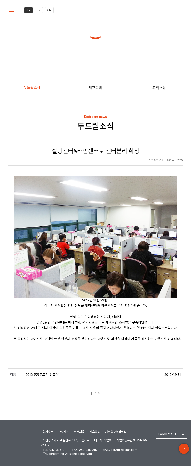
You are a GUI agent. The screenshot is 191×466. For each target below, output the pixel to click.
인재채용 (79, 432)
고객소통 (159, 88)
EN (39, 10)
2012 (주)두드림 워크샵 (42, 375)
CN (49, 10)
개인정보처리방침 (115, 432)
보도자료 (63, 432)
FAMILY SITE (168, 434)
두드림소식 (32, 87)
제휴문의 (95, 88)
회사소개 (48, 432)
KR (28, 10)
